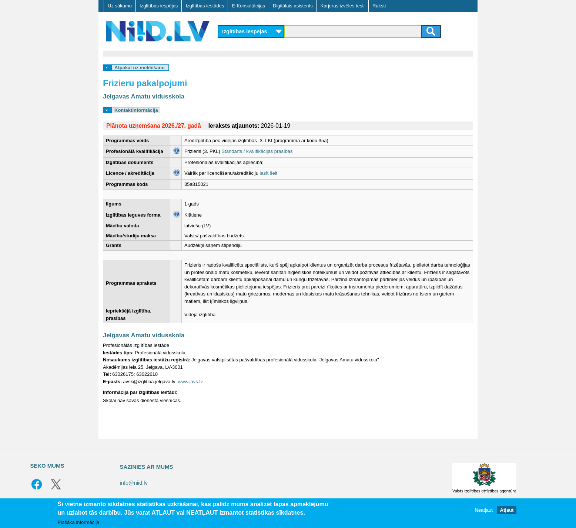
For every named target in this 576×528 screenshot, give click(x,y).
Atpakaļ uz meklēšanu (139, 67)
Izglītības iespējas (159, 6)
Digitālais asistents (293, 6)
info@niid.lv (134, 483)
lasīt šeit (269, 173)
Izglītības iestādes (204, 6)
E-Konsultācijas (248, 6)
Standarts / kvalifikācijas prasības (256, 151)
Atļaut (507, 510)
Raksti (379, 6)
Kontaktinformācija (136, 110)
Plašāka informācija (79, 522)
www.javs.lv (190, 381)
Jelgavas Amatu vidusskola (143, 96)
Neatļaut (484, 510)
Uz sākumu (120, 6)
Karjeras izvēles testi (343, 6)
